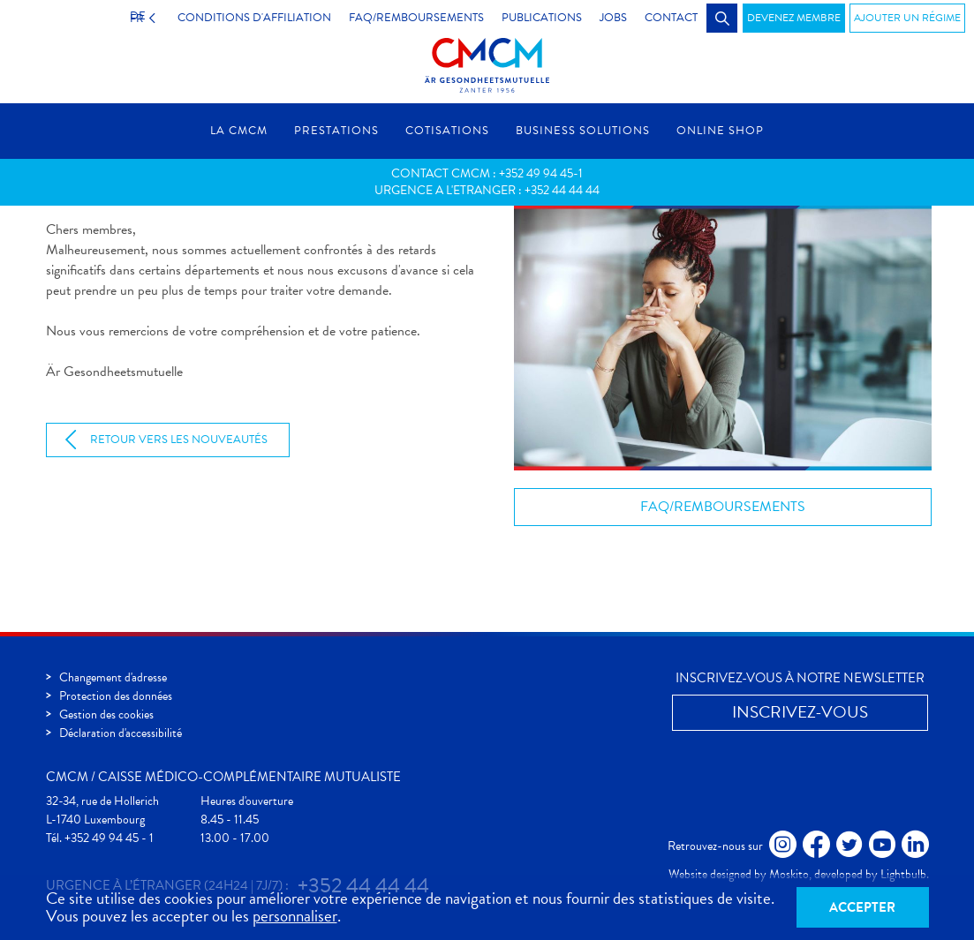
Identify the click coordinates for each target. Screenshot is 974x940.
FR (132, 17)
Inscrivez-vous (800, 712)
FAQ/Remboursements (722, 506)
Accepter (862, 907)
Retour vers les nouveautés (179, 439)
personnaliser (295, 916)
